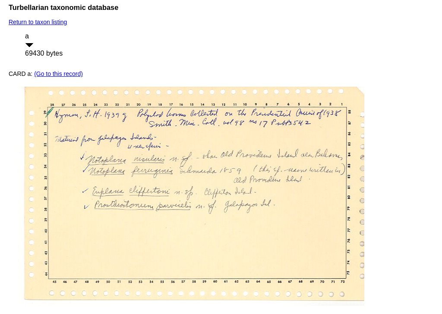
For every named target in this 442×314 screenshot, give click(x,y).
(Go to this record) (58, 73)
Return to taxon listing (38, 22)
